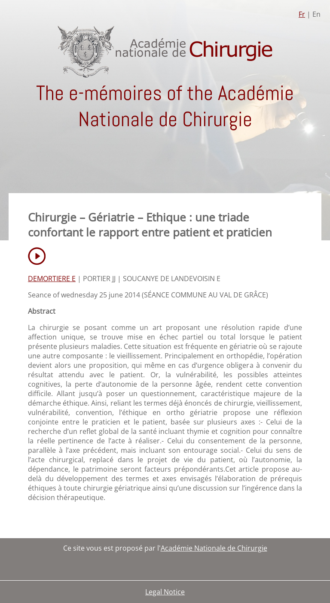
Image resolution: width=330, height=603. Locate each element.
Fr (302, 14)
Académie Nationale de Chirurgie (214, 548)
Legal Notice (165, 592)
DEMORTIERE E (52, 278)
